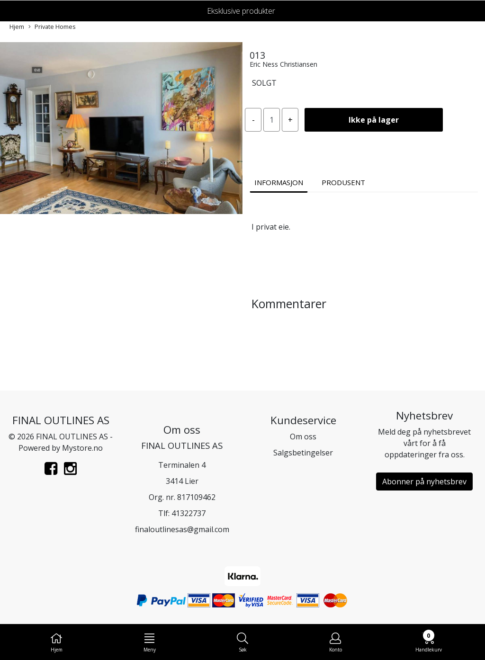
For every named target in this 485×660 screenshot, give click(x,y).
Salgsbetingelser (303, 452)
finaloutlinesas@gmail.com (182, 529)
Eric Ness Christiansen (283, 64)
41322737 (188, 513)
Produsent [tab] (343, 182)
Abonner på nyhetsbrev (424, 481)
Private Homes (52, 26)
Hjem (16, 26)
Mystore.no (82, 448)
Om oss (303, 436)
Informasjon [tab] (278, 182)
